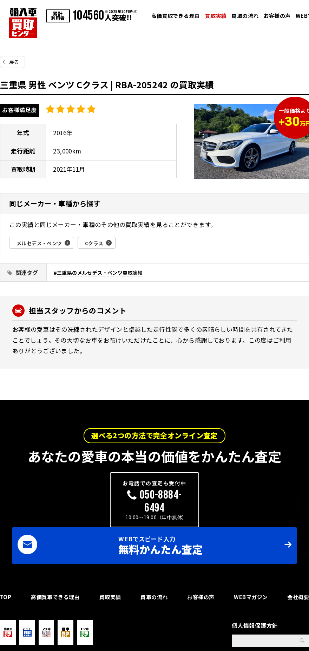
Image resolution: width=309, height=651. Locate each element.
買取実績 (216, 15)
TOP (6, 561)
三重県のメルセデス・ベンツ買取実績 (103, 272)
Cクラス (102, 243)
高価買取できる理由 (175, 15)
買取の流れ (244, 15)
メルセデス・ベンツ (42, 243)
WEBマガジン (250, 561)
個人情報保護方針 (255, 592)
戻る (14, 61)
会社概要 (297, 561)
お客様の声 (277, 15)
